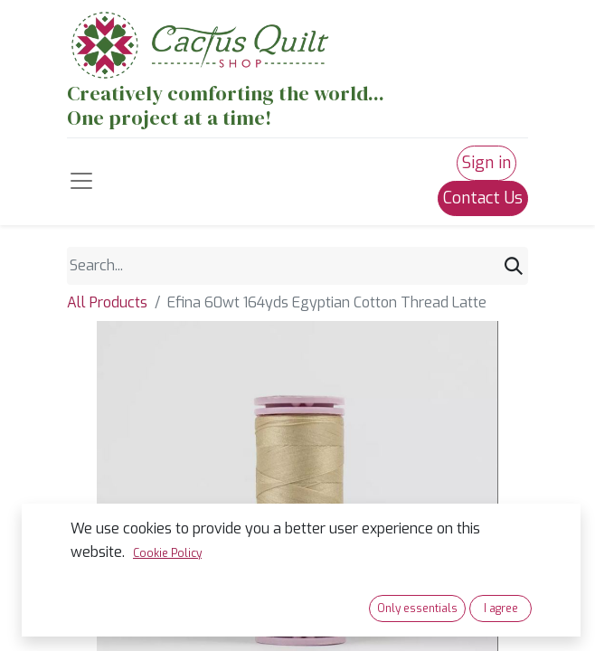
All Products (107, 302)
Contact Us (483, 198)
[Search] (513, 266)
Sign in (486, 163)
